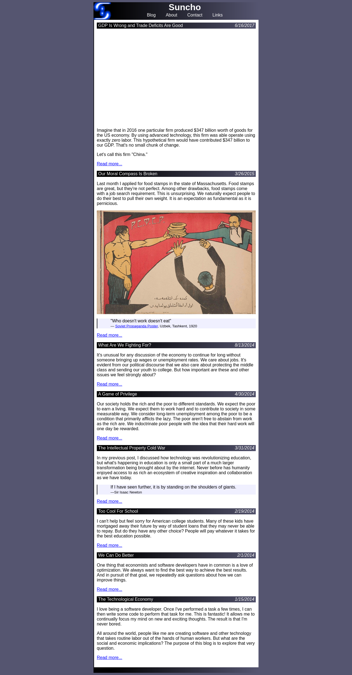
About (171, 15)
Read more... (109, 163)
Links (217, 15)
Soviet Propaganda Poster (136, 326)
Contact (194, 15)
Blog (151, 15)
